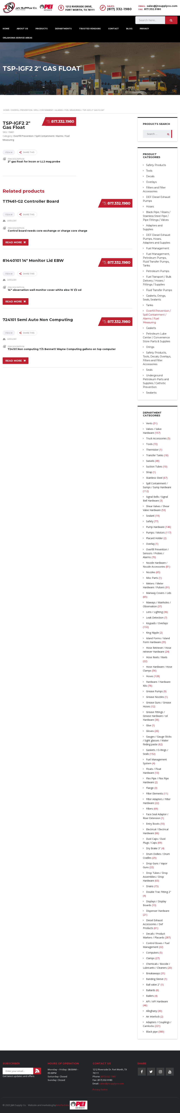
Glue (148, 725)
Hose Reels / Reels (156, 657)
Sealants (151, 392)
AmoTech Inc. (63, 1105)
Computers (152, 952)
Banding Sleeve (154, 979)
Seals (149, 369)
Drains (149, 886)
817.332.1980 (62, 121)
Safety (149, 521)
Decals (150, 176)
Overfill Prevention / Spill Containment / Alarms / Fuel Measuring (46, 110)
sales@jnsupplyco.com (162, 6)
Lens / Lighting (154, 612)
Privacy (144, 28)
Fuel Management (157, 248)
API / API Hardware (157, 1001)
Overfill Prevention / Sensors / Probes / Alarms (156, 553)
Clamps (150, 958)
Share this (26, 152)
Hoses (150, 206)
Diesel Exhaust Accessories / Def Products (153, 924)
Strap (149, 472)
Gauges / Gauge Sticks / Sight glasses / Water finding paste (157, 740)
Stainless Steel (154, 477)
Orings (150, 347)
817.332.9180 (152, 9)
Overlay (150, 543)
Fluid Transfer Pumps (159, 290)
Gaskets (151, 328)
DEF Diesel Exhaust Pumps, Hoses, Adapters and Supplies (156, 238)
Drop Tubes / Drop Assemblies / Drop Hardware (155, 876)
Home (6, 110)
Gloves (150, 731)
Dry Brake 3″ (153, 848)
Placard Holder (154, 538)
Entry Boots (153, 823)
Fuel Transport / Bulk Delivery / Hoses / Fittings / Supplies (157, 280)
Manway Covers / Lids (158, 593)
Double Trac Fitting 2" (158, 891)
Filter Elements (154, 793)
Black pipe (152, 1031)
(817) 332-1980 (119, 9)
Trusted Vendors (90, 28)
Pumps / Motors (155, 532)
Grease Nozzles (155, 697)
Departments (63, 28)
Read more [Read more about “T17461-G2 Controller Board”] (13, 242)
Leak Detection (154, 617)
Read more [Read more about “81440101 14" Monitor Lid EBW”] (13, 301)
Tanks (149, 305)
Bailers (150, 995)
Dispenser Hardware (157, 910)
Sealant (150, 515)
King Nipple (152, 632)
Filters (149, 808)
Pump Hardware (155, 527)
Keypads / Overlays (157, 623)
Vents (149, 423)
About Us (22, 28)
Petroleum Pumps (157, 271)
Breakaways (153, 973)
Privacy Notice (100, 1089)
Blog (129, 28)
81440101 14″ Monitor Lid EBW (33, 260)
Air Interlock (153, 1016)
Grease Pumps (154, 691)
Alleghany (151, 1011)
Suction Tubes (154, 466)
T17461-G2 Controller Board (31, 201)
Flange (150, 788)
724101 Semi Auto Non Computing (38, 319)
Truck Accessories (156, 438)
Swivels (150, 461)
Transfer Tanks (154, 455)
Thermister (152, 449)
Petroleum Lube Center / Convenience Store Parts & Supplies (156, 337)
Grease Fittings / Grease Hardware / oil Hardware (155, 715)
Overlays (151, 182)
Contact (113, 28)
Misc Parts (152, 578)
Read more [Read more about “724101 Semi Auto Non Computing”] (13, 360)
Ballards (150, 990)
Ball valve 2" (153, 984)
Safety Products (156, 165)
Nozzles (150, 572)
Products (42, 28)
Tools (149, 170)
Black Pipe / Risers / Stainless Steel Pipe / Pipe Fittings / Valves (156, 216)
